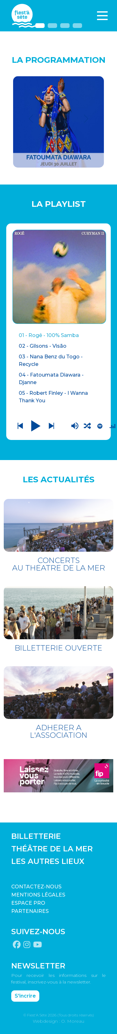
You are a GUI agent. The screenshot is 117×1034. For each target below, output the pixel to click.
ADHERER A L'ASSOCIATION (58, 731)
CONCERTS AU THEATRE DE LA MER (58, 564)
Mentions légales (38, 895)
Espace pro (28, 903)
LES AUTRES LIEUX (47, 861)
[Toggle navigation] (102, 15)
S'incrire (25, 996)
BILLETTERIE (36, 836)
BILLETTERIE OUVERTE (58, 647)
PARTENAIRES (30, 911)
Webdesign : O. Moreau (58, 1021)
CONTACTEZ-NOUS (36, 887)
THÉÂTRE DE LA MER (52, 848)
